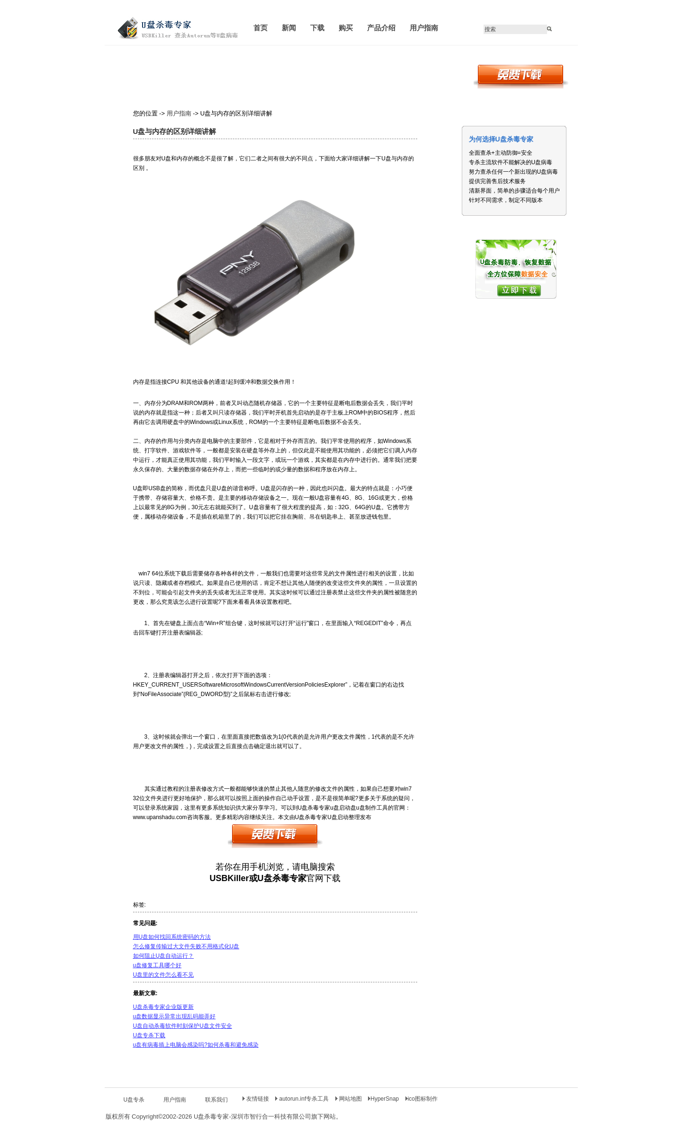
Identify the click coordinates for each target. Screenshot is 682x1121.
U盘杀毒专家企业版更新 (163, 1007)
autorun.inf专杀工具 (302, 1098)
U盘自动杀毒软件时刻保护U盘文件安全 (182, 1026)
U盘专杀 (134, 1099)
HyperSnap (383, 1098)
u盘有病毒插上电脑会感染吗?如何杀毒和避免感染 (196, 1045)
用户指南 (179, 113)
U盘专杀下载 (149, 1035)
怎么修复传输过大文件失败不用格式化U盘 (186, 946)
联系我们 (216, 1099)
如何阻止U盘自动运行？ (163, 956)
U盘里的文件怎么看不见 (163, 974)
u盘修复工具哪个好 (157, 965)
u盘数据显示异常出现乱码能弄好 (174, 1016)
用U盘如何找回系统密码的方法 (172, 937)
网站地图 (349, 1098)
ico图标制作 (421, 1098)
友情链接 (255, 1098)
